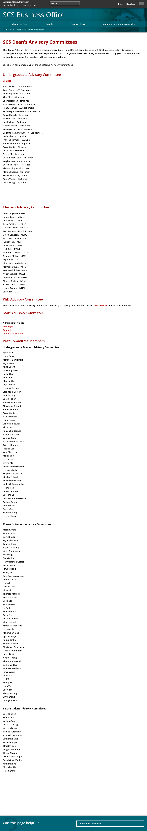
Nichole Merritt (101, 305)
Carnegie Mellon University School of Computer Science (24, 4)
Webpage (8, 326)
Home (6, 29)
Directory (130, 4)
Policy (121, 4)
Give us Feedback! (91, 823)
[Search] (65, 3)
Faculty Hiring (78, 24)
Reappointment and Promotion (119, 24)
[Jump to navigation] (141, 3)
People (49, 24)
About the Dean (20, 24)
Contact (7, 80)
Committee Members (14, 333)
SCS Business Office (34, 14)
